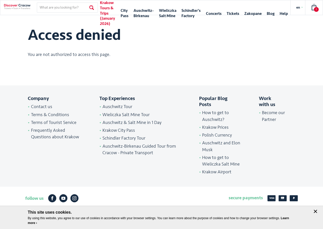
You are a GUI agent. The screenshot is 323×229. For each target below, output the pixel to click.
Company (38, 98)
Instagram (74, 198)
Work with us (267, 101)
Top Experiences (117, 98)
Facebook (52, 198)
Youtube (63, 198)
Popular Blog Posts (213, 101)
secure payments (246, 197)
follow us (34, 198)
